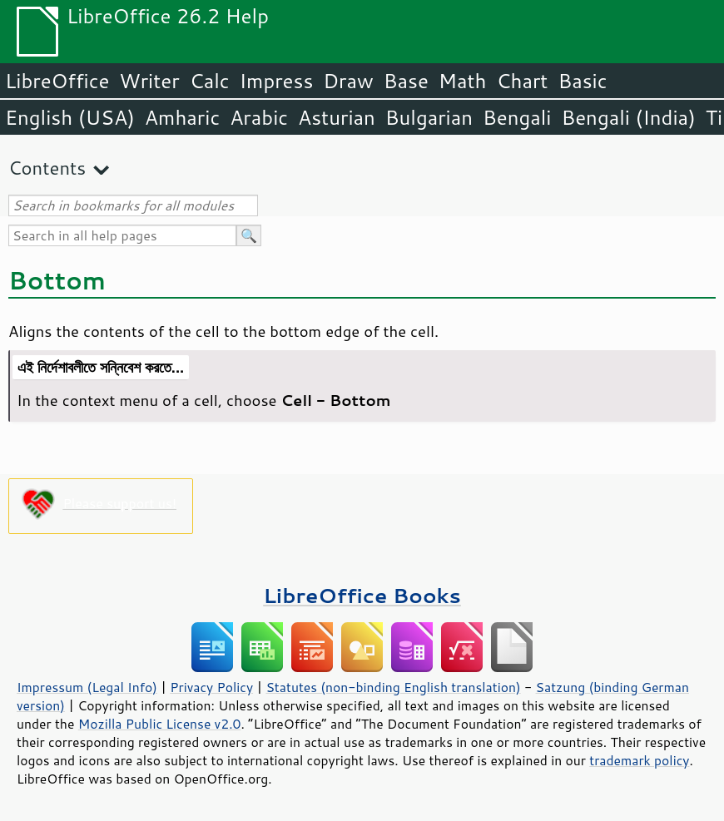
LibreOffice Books (362, 595)
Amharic (182, 117)
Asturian (336, 117)
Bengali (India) (629, 117)
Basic (582, 81)
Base (406, 81)
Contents (47, 168)
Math (463, 81)
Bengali (517, 117)
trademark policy (639, 760)
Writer (149, 81)
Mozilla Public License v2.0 (159, 724)
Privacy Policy (211, 687)
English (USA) (70, 117)
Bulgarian (429, 117)
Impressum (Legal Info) (87, 687)
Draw (348, 81)
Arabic (259, 117)
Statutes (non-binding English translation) (392, 687)
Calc (210, 81)
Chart (522, 81)
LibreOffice (57, 81)
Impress (277, 81)
